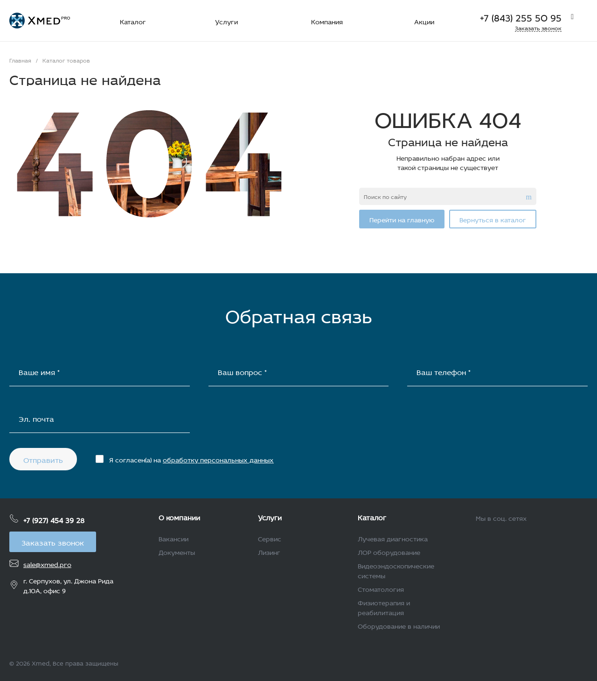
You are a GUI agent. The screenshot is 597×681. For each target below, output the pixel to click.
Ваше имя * (39, 371)
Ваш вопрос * (242, 371)
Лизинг (269, 551)
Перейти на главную (401, 218)
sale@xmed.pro (47, 563)
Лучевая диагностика (393, 537)
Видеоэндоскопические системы (396, 570)
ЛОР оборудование (389, 551)
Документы (177, 551)
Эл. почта (36, 418)
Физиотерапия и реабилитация (384, 606)
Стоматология (381, 588)
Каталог (372, 516)
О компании (179, 516)
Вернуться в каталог (492, 218)
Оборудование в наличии (399, 625)
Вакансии (173, 537)
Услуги (270, 516)
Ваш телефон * (444, 371)
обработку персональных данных (218, 459)
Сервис (269, 537)
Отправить (43, 459)
